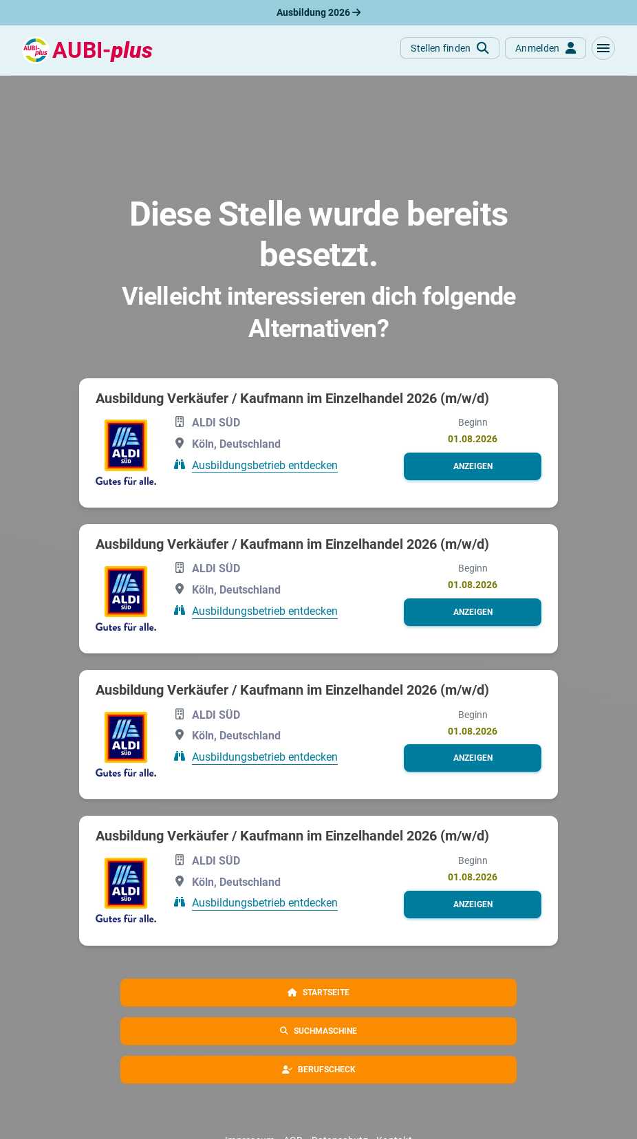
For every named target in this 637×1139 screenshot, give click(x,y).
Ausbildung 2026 (318, 12)
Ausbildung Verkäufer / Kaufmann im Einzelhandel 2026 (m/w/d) (292, 398)
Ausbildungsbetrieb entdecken (265, 464)
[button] (603, 48)
